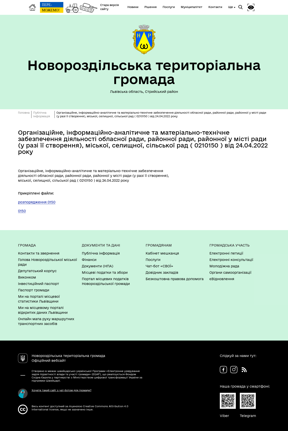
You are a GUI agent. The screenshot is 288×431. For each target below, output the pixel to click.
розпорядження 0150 (36, 202)
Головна (24, 112)
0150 (22, 211)
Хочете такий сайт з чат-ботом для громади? (61, 390)
